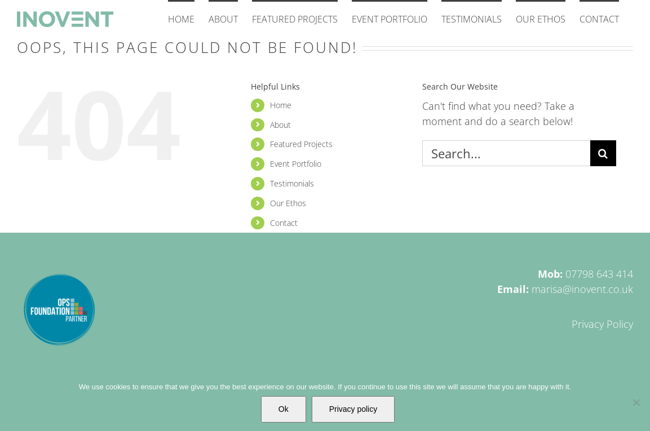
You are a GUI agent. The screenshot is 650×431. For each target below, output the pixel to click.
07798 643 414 (599, 274)
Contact (284, 222)
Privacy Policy (602, 324)
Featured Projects (301, 144)
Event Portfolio (295, 163)
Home (280, 105)
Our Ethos (288, 203)
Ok (283, 409)
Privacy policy (353, 409)
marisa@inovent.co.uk (582, 289)
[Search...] (506, 153)
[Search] (603, 153)
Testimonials (292, 183)
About (280, 124)
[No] (636, 402)
